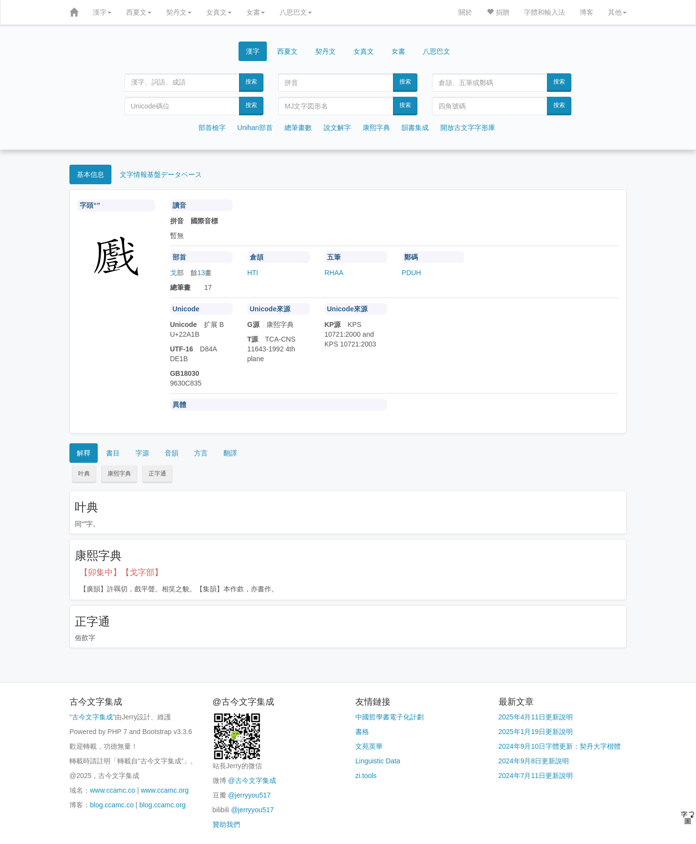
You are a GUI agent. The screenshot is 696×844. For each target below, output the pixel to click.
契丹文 (179, 12)
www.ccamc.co (112, 790)
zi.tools (366, 775)
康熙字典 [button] (119, 473)
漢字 (102, 12)
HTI (253, 273)
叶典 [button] (84, 473)
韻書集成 (415, 127)
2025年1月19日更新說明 (536, 732)
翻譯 (230, 453)
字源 (142, 453)
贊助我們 (226, 824)
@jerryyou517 (249, 795)
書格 (362, 732)
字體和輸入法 (544, 12)
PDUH (411, 273)
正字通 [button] (157, 473)
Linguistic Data (377, 761)
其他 (617, 12)
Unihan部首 (255, 127)
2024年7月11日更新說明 (536, 775)
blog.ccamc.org (162, 805)
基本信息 (90, 174)
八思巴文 (296, 12)
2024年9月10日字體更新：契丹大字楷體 (560, 746)
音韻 (171, 453)
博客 (586, 12)
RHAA (334, 273)
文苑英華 (369, 746)
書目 (113, 453)
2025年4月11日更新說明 (536, 717)
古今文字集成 (92, 717)
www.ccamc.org (165, 790)
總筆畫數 (298, 127)
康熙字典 (376, 127)
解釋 (83, 453)
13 (201, 273)
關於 (465, 12)
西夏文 (139, 12)
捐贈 (498, 12)
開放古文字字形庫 (467, 127)
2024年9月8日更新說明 (534, 761)
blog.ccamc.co (111, 805)
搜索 (251, 81)
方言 (201, 453)
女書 (255, 12)
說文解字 (337, 127)
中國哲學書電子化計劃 (389, 717)
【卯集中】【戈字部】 (121, 572)
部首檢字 (212, 127)
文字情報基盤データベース (161, 174)
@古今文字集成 (252, 780)
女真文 (219, 12)
